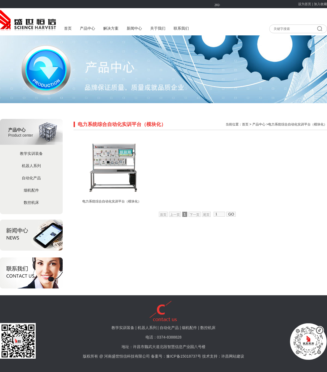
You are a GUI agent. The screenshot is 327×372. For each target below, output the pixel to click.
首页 (68, 28)
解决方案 (111, 28)
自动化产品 (31, 178)
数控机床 (31, 202)
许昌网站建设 (232, 356)
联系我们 (181, 28)
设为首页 (304, 4)
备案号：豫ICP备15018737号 (176, 356)
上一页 (175, 215)
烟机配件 (31, 190)
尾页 (206, 215)
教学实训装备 (31, 153)
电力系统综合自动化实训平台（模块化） (111, 201)
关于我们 (157, 28)
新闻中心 (134, 28)
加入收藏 (320, 4)
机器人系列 (31, 166)
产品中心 (87, 28)
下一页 (194, 215)
